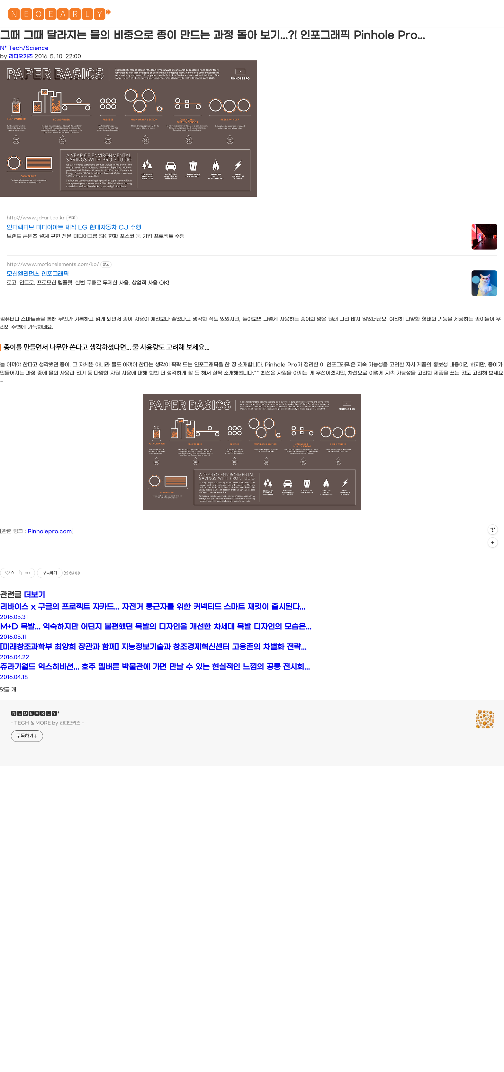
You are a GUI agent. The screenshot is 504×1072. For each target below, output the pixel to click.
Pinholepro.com (50, 621)
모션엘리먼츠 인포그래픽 (38, 274)
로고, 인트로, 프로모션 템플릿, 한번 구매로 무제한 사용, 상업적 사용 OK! (88, 283)
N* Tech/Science (24, 48)
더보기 (34, 774)
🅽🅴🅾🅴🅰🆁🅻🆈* (59, 16)
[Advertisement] (252, 354)
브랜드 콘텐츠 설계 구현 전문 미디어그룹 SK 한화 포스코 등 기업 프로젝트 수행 (95, 236)
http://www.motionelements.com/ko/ (53, 264)
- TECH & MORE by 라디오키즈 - (47, 903)
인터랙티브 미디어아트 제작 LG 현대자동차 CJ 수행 (74, 227)
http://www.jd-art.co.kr (36, 218)
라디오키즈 (21, 56)
